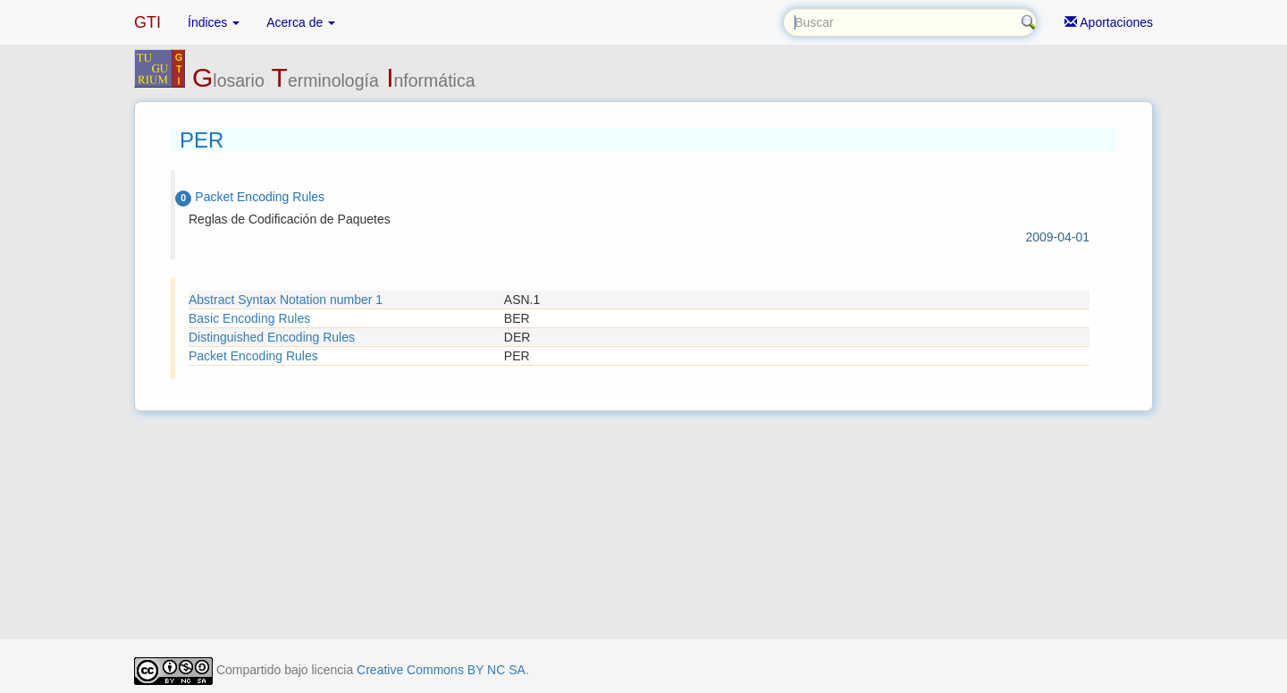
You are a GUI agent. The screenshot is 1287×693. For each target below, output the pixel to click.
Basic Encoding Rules (249, 318)
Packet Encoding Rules (253, 356)
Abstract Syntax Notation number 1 (286, 299)
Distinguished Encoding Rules (272, 337)
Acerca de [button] (300, 22)
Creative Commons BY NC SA (441, 670)
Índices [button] (214, 22)
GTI (147, 22)
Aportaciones (1108, 22)
